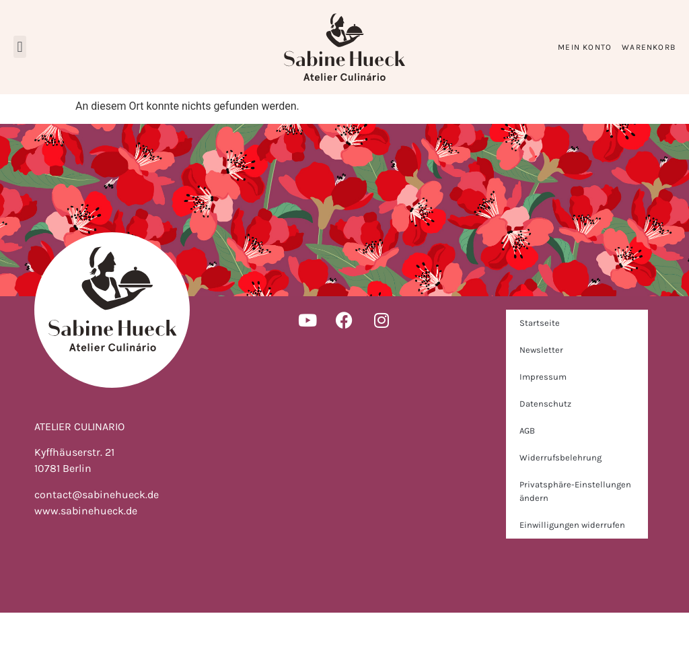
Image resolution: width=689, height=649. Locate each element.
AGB (527, 467)
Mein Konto (585, 47)
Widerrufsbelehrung (560, 494)
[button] (19, 47)
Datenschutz (545, 440)
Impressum (543, 413)
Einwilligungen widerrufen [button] (572, 561)
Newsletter (541, 386)
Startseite (539, 359)
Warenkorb (649, 47)
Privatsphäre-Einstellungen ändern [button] (575, 527)
